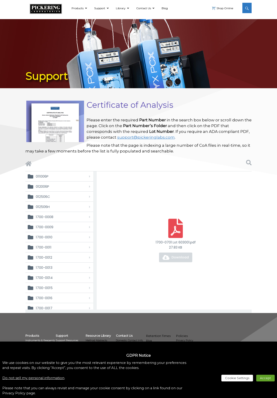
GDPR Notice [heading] (138, 355)
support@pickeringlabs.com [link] (146, 137)
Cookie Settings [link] (237, 378)
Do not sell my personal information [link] (33, 378)
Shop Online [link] (224, 8)
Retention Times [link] (158, 336)
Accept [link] (265, 378)
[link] (46, 8)
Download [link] (180, 257)
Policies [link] (182, 336)
